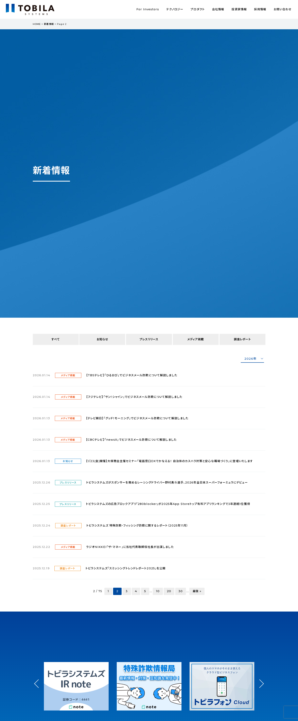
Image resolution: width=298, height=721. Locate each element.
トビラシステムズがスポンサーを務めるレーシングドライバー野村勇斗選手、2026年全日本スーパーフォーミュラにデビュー (167, 482)
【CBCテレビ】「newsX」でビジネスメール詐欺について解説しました (131, 439)
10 (158, 591)
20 (169, 591)
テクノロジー (174, 9)
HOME (37, 24)
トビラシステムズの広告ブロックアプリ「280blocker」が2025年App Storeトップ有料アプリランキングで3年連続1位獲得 (168, 504)
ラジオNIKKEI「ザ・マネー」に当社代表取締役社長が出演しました (130, 547)
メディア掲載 (195, 339)
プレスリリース (149, 339)
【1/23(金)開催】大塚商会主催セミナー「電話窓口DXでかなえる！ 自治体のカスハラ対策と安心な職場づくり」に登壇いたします (169, 461)
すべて (55, 339)
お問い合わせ (283, 9)
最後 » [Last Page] (197, 591)
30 (180, 591)
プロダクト (198, 9)
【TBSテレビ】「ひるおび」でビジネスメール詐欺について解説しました (131, 375)
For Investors (147, 9)
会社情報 (218, 9)
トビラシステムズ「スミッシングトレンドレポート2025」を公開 (126, 568)
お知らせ (102, 339)
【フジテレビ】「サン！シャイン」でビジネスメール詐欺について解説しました (134, 397)
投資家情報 (239, 9)
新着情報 (49, 24)
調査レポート (242, 339)
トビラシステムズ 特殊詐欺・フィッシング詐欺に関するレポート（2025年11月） (137, 525)
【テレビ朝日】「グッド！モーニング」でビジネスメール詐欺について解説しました (137, 418)
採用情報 (260, 9)
